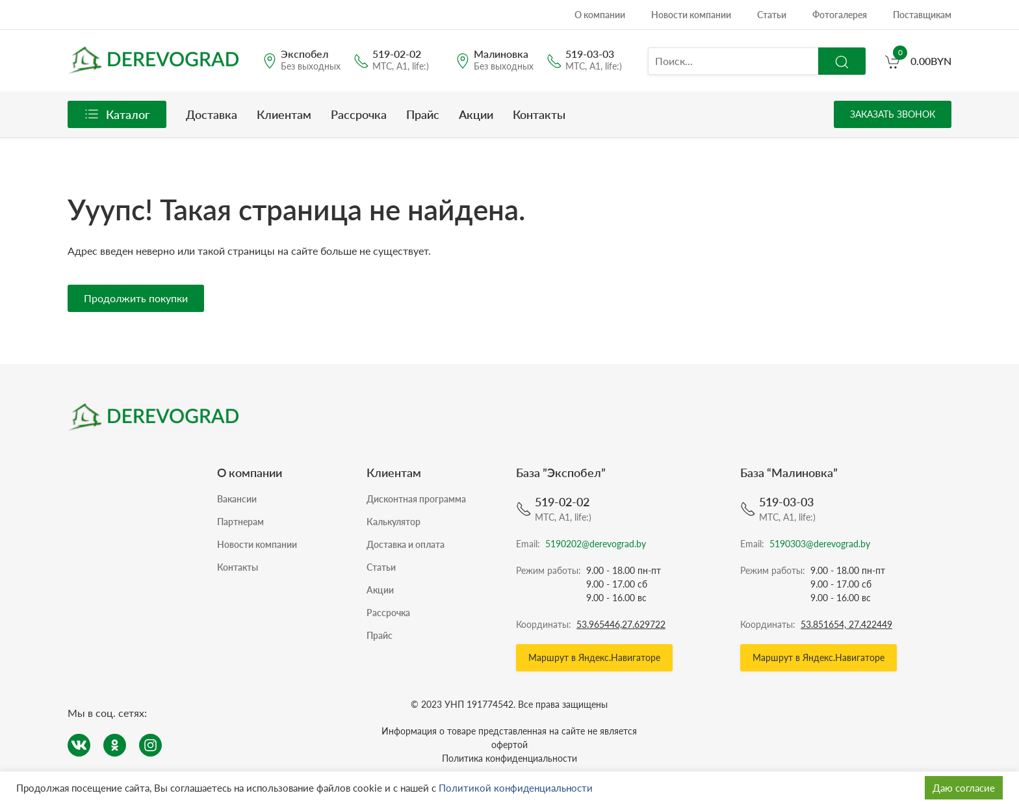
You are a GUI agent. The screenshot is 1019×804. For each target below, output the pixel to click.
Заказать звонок (892, 114)
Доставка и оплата (406, 544)
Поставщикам (922, 14)
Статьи (771, 14)
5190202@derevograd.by (595, 543)
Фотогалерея (839, 14)
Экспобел (304, 54)
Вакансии (237, 498)
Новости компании (691, 14)
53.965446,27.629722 (620, 624)
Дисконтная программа (416, 498)
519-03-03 (589, 54)
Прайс (422, 114)
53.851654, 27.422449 (846, 624)
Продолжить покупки (136, 298)
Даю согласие (964, 788)
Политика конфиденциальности (509, 758)
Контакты (539, 114)
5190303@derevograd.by (819, 543)
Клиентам (284, 114)
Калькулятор (393, 521)
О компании (599, 14)
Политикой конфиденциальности (516, 788)
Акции (476, 114)
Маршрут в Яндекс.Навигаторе (594, 657)
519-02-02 (396, 54)
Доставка (211, 114)
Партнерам (240, 521)
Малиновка (501, 54)
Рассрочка (359, 114)
